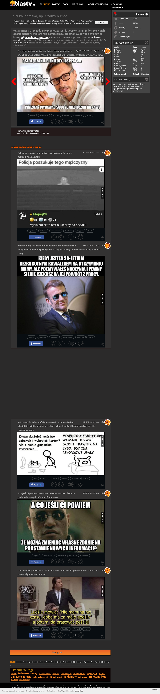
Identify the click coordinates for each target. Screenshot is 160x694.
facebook (14, 680)
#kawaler (54, 337)
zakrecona (121, 70)
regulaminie (79, 691)
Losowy (56, 4)
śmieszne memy (27, 673)
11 (68, 662)
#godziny (65, 629)
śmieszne (55, 674)
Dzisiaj (136, 74)
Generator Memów (97, 4)
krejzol (118, 52)
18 (107, 662)
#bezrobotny (67, 337)
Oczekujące (78, 4)
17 (102, 662)
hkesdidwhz (118, 86)
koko (118, 54)
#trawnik (75, 478)
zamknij (155, 690)
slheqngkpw (136, 89)
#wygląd (80, 231)
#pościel (77, 629)
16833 (135, 19)
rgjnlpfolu (117, 89)
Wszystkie (145, 74)
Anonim (118, 50)
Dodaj (66, 4)
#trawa (54, 478)
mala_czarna (121, 66)
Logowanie (117, 4)
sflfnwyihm (118, 91)
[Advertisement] (61, 366)
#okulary (43, 337)
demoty (72, 676)
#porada (56, 115)
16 (96, 662)
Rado (118, 63)
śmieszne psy (83, 677)
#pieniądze (44, 115)
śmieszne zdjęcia (79, 674)
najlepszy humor (39, 677)
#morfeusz (73, 556)
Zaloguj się (21, 133)
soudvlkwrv (139, 84)
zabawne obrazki (45, 674)
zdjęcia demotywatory (34, 37)
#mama (31, 337)
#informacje (48, 556)
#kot (35, 478)
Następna (57, 652)
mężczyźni (92, 673)
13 (79, 662)
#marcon (80, 337)
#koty (44, 478)
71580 (135, 23)
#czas (55, 629)
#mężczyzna (55, 231)
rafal (118, 59)
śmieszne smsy (24, 680)
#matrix (61, 556)
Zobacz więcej (124, 37)
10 (63, 662)
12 (74, 662)
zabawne (102, 674)
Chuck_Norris (121, 68)
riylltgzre (126, 89)
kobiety (13, 674)
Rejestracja (117, 8)
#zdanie (85, 556)
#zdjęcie (43, 231)
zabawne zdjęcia (21, 676)
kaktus (118, 61)
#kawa (32, 115)
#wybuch (68, 231)
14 (85, 662)
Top (45, 4)
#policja (32, 231)
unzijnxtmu (129, 84)
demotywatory (21, 42)
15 (91, 662)
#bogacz (67, 115)
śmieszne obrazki (59, 677)
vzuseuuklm (138, 86)
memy (50, 40)
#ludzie (35, 629)
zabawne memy (66, 674)
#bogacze (79, 115)
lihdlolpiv (128, 86)
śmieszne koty (97, 676)
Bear (118, 57)
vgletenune (118, 84)
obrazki (49, 677)
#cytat (36, 556)
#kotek (64, 478)
